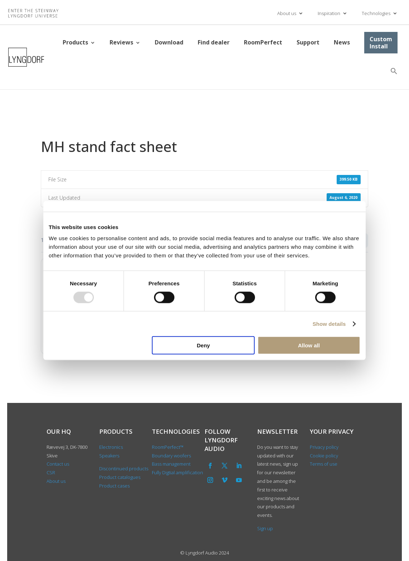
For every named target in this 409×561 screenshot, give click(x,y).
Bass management (171, 464)
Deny (203, 345)
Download (169, 42)
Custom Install (381, 42)
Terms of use (323, 464)
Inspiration (329, 13)
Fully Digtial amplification (177, 472)
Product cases (114, 485)
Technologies (376, 13)
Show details (329, 323)
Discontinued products (123, 468)
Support (308, 42)
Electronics (111, 447)
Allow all (309, 345)
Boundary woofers (171, 455)
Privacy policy (324, 447)
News (342, 42)
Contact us (58, 464)
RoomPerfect (263, 42)
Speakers (109, 455)
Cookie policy (324, 455)
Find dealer (214, 42)
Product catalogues (119, 477)
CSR (51, 472)
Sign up (265, 528)
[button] (394, 71)
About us (286, 13)
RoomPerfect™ (167, 447)
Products (75, 42)
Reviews (121, 42)
